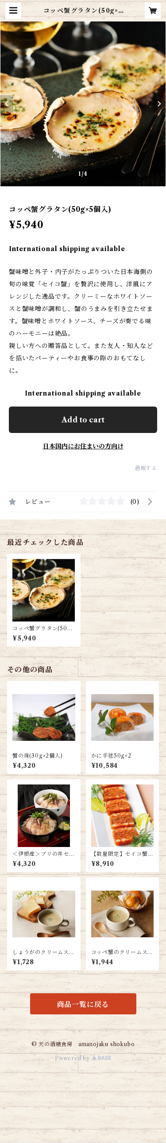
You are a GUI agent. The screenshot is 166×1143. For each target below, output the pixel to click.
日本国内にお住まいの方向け (83, 446)
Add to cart (83, 419)
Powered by (83, 1058)
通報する (146, 468)
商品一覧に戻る (83, 1004)
